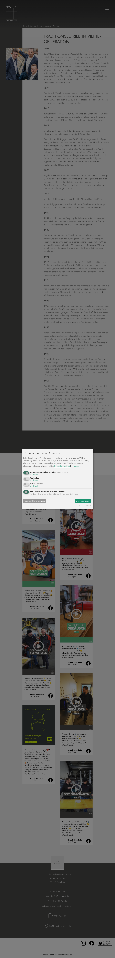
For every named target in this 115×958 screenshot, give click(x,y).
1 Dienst (34, 474)
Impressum (76, 466)
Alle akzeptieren (82, 501)
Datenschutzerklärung (62, 466)
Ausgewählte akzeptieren (35, 501)
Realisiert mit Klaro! (85, 506)
